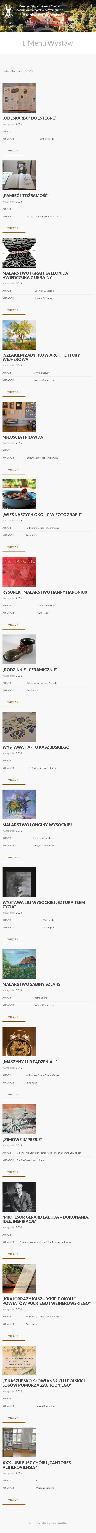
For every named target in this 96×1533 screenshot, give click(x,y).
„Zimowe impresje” (22, 1139)
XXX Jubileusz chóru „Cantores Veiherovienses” (36, 1464)
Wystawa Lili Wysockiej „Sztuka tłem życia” (43, 904)
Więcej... (13, 150)
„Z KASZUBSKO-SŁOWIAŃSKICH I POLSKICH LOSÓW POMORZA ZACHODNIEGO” (44, 1383)
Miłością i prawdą (22, 437)
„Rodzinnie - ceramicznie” (30, 669)
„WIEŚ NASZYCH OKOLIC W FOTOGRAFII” (42, 514)
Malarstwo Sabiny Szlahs (31, 984)
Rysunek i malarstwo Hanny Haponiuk (44, 592)
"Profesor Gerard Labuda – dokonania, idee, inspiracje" (45, 1219)
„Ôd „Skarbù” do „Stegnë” (29, 118)
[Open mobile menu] (91, 6)
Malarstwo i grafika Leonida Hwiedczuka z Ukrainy (35, 275)
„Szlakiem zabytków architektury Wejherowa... (41, 357)
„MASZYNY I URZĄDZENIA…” (30, 1061)
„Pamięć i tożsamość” (25, 195)
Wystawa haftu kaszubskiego (36, 747)
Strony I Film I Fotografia (39, 1523)
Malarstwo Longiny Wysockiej (37, 824)
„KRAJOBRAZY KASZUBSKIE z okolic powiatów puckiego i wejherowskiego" (46, 1301)
